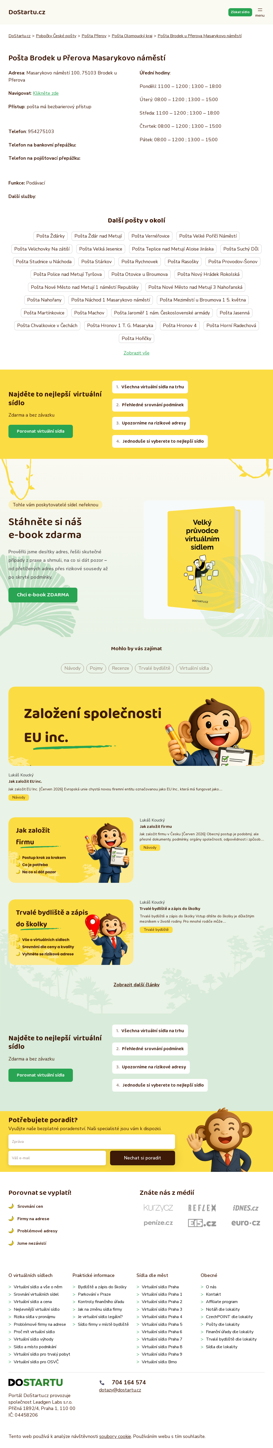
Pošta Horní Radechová (231, 325)
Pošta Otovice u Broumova (139, 274)
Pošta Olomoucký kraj (132, 36)
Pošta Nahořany (44, 300)
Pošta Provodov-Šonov (232, 261)
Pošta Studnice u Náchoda (44, 261)
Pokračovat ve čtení (136, 786)
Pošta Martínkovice (44, 313)
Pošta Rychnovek (139, 261)
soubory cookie (115, 1436)
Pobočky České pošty (56, 36)
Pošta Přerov (94, 36)
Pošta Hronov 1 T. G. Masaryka (120, 325)
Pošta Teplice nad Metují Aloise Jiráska (173, 249)
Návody (72, 668)
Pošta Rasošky (183, 261)
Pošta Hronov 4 (180, 325)
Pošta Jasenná (235, 313)
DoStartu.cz (26, 12)
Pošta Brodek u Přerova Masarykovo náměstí (200, 36)
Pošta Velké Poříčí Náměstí (208, 236)
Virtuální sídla (194, 668)
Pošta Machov (89, 313)
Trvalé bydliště (154, 668)
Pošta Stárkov (96, 261)
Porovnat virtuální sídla (40, 431)
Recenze (120, 668)
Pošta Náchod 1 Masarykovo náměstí (110, 300)
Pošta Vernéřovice (150, 236)
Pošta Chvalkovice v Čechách (47, 325)
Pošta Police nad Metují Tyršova (68, 274)
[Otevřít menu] (260, 12)
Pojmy (96, 668)
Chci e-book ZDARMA (43, 594)
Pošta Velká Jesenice (100, 249)
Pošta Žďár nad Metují (98, 236)
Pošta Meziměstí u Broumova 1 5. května (203, 300)
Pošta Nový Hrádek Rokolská (208, 274)
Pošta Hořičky (136, 338)
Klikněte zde (46, 93)
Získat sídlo (240, 12)
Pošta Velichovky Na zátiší (41, 249)
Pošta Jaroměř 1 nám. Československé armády (162, 313)
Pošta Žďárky (50, 236)
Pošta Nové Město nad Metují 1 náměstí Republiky (85, 287)
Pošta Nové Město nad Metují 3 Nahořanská (195, 287)
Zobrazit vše (136, 353)
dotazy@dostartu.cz (120, 1390)
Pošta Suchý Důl (241, 249)
